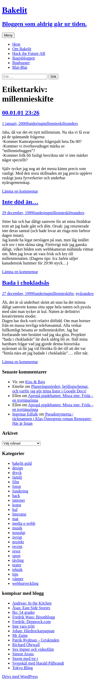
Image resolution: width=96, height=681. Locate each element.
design (17, 468)
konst (16, 505)
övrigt (17, 537)
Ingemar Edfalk (25, 414)
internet (18, 500)
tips (15, 574)
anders (72, 123)
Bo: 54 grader (23, 612)
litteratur (19, 514)
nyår (79, 293)
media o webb (23, 523)
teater (17, 565)
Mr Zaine (20, 635)
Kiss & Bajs (35, 382)
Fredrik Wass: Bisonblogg (33, 617)
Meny (8, 35)
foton (16, 486)
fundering (34, 123)
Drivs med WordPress (20, 676)
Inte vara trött (23, 626)
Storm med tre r (25, 658)
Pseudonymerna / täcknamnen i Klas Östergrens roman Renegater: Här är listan (52, 419)
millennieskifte (55, 123)
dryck (17, 472)
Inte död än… (20, 202)
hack (16, 496)
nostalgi (18, 532)
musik (17, 528)
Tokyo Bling (22, 668)
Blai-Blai (19, 67)
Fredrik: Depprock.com (31, 621)
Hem (16, 44)
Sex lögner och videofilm (33, 649)
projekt (18, 542)
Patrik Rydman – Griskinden (35, 640)
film (15, 482)
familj (17, 477)
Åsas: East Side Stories (31, 608)
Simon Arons (23, 654)
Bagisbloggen (23, 58)
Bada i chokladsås (25, 282)
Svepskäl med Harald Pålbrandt (38, 663)
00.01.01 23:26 (20, 112)
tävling (18, 560)
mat (15, 519)
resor (16, 551)
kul (14, 509)
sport (16, 556)
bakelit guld (22, 463)
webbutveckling (25, 583)
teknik (17, 569)
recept (17, 546)
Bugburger (21, 63)
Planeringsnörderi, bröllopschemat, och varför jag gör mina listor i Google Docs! (50, 388)
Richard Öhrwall (26, 645)
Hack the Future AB (28, 53)
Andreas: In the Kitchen (31, 603)
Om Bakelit (21, 49)
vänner (18, 579)
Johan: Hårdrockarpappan (33, 631)
